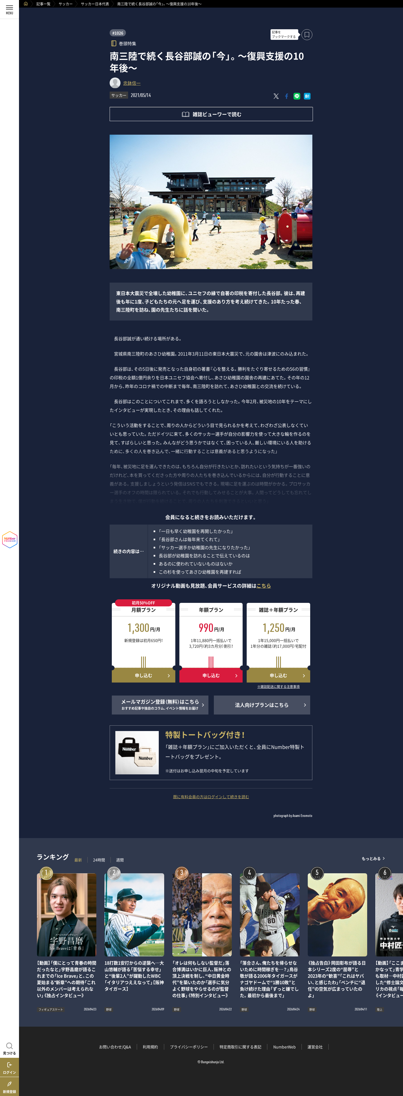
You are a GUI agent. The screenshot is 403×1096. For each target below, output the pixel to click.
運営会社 (315, 1046)
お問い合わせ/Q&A (115, 1046)
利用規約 (150, 1046)
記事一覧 (43, 3)
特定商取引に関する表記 (240, 1046)
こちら (263, 585)
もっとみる (371, 858)
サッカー (66, 3)
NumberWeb (284, 1046)
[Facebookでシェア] (287, 96)
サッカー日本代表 (95, 3)
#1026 (117, 32)
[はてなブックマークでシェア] (307, 96)
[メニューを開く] (9, 9)
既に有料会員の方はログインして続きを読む (211, 796)
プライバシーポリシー (189, 1046)
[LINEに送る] (297, 96)
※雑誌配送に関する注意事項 (278, 687)
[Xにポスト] (276, 96)
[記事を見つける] (9, 1048)
